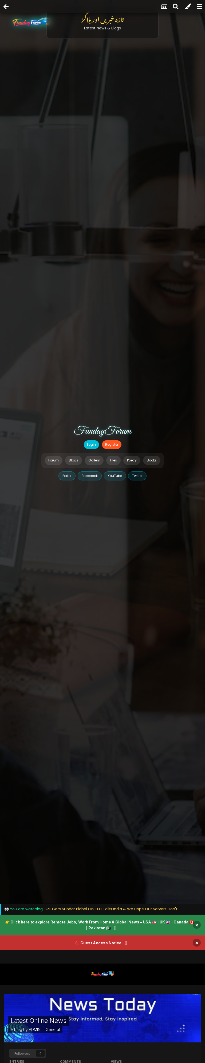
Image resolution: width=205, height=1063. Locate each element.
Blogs (73, 460)
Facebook (90, 475)
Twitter (137, 475)
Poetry (132, 460)
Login (91, 444)
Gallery (94, 460)
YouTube (115, 475)
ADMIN (35, 1029)
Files (113, 460)
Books (152, 460)
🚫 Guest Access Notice (98, 943)
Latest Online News (38, 1021)
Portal (67, 475)
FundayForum (102, 431)
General (53, 1029)
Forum (53, 460)
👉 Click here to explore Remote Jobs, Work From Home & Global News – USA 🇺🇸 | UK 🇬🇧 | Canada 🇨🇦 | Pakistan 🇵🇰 (99, 925)
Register (111, 444)
